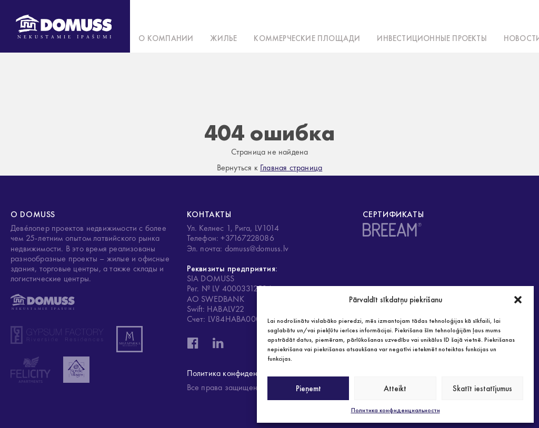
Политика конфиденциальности (395, 410)
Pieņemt (308, 388)
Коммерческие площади (307, 38)
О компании (165, 38)
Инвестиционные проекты (431, 38)
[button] (518, 299)
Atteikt (395, 388)
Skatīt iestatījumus (482, 388)
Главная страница (291, 167)
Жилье (223, 38)
